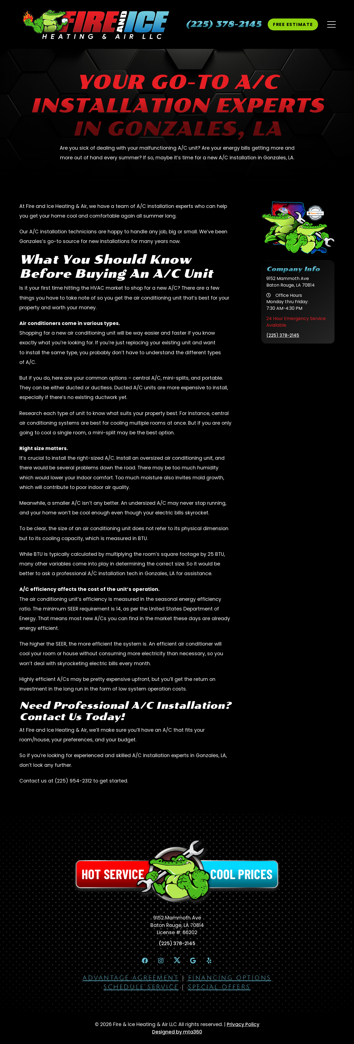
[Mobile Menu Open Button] (330, 24)
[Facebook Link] (141, 961)
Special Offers (219, 988)
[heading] (221, 24)
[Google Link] (194, 961)
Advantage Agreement (131, 979)
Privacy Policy (243, 1025)
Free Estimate (292, 24)
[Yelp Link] (212, 961)
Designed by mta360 (177, 1033)
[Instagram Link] (159, 961)
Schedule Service (140, 988)
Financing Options (229, 979)
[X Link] (177, 961)
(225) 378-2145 (283, 335)
